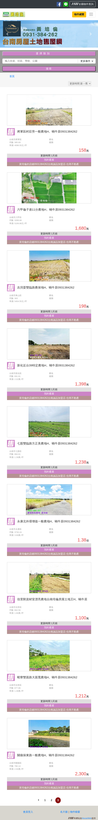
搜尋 (49, 68)
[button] (7, 34)
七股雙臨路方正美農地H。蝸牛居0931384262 (47, 443)
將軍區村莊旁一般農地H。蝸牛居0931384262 (47, 131)
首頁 (12, 76)
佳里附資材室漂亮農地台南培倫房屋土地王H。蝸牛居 (52, 599)
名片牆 (64, 812)
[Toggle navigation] (91, 14)
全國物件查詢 (82, 4)
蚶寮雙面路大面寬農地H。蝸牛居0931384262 (47, 677)
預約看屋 (49, 159)
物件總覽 (79, 14)
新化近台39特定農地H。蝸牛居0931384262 (46, 365)
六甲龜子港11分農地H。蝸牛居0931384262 (46, 209)
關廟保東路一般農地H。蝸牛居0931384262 (45, 755)
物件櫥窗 (75, 812)
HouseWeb (87, 818)
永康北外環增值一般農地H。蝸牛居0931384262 (48, 521)
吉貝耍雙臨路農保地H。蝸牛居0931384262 (45, 287)
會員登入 (28, 812)
